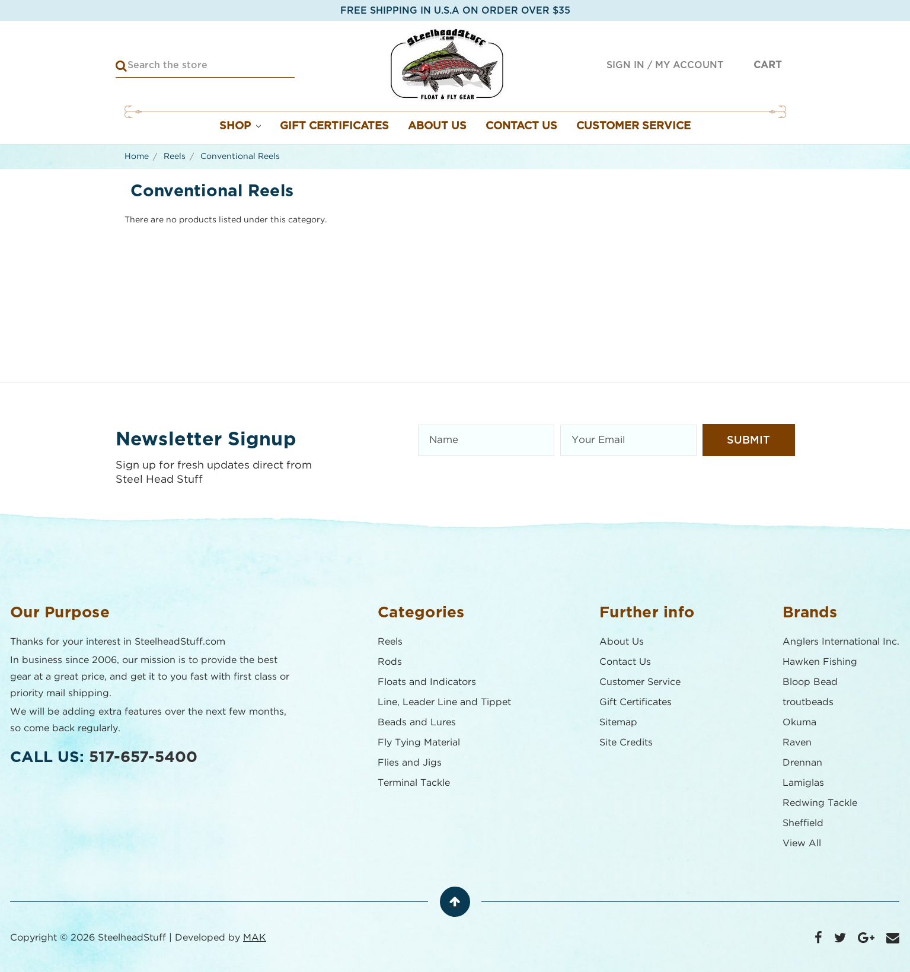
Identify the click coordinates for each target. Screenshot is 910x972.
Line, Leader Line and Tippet (445, 702)
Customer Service (633, 126)
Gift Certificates (334, 126)
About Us (437, 126)
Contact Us (521, 126)
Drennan (803, 763)
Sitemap (619, 722)
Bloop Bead (810, 682)
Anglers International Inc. (841, 642)
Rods (390, 662)
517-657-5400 (144, 757)
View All (802, 843)
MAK (255, 937)
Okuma (800, 722)
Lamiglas (804, 783)
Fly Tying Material (419, 742)
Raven (797, 742)
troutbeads (808, 702)
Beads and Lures (417, 722)
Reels (390, 642)
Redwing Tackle (820, 803)
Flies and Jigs (410, 763)
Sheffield (803, 823)
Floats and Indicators (427, 682)
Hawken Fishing (820, 662)
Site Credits (626, 742)
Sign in (625, 65)
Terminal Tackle (414, 783)
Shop (240, 126)
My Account (689, 65)
